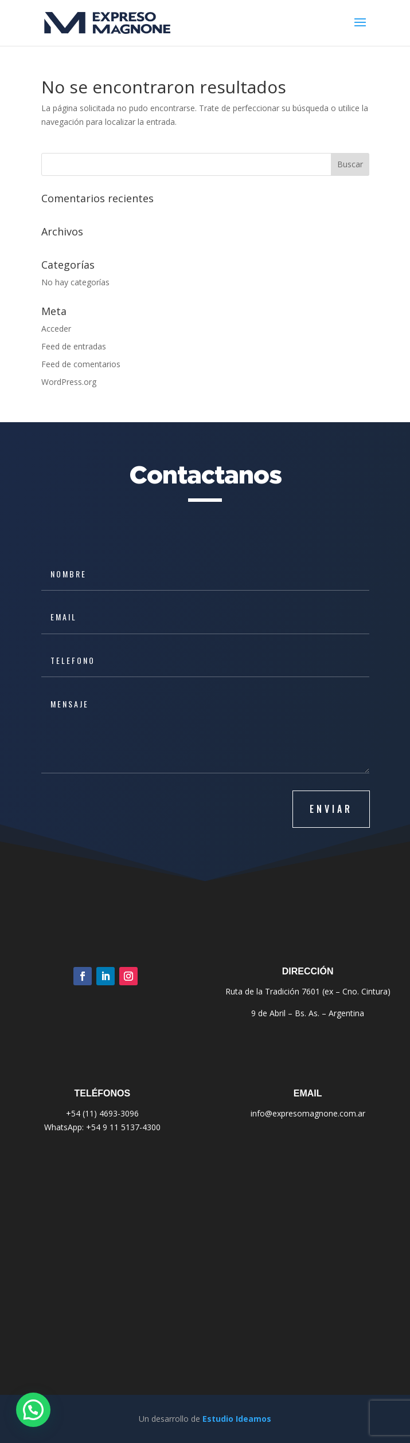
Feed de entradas (73, 346)
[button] (33, 1410)
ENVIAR (331, 809)
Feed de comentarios (80, 364)
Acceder (56, 328)
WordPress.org (68, 381)
